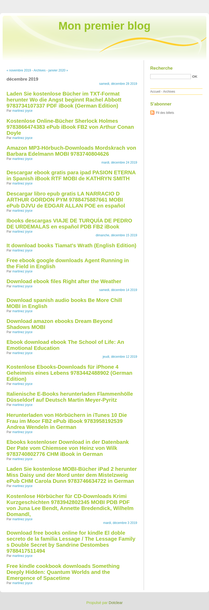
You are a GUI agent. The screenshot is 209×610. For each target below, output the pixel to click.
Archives (39, 70)
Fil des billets (165, 113)
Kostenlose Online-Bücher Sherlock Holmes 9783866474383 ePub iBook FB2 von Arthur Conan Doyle (70, 127)
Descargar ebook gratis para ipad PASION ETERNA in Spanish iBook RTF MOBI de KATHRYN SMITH (71, 175)
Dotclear (116, 603)
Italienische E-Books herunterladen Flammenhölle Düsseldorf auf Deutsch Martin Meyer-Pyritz (70, 397)
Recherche (161, 68)
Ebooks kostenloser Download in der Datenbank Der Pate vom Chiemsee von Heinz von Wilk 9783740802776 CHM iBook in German (68, 448)
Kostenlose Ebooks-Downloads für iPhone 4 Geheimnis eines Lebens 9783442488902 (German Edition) (69, 373)
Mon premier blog (104, 26)
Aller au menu (168, 3)
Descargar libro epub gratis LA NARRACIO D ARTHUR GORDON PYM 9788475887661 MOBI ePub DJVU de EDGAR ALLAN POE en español (66, 200)
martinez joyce (22, 111)
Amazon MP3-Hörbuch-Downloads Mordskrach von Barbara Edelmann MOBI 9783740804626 (71, 151)
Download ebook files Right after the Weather (64, 281)
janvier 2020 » (58, 70)
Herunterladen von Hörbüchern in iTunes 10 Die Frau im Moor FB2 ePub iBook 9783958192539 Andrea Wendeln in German (67, 421)
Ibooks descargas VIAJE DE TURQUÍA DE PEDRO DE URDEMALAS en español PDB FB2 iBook (69, 224)
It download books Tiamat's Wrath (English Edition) (71, 245)
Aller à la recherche (193, 3)
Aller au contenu (144, 3)
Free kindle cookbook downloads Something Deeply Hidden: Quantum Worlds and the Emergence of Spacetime (63, 572)
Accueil (155, 91)
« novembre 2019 (19, 70)
